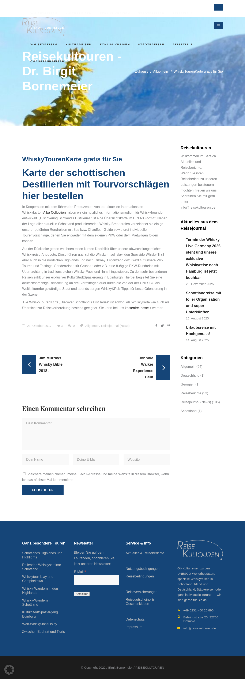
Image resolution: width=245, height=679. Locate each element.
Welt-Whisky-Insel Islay (39, 624)
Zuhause (141, 71)
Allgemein (160, 71)
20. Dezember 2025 (200, 284)
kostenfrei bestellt (138, 308)
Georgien (188, 384)
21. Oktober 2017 (37, 325)
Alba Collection (54, 212)
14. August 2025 (197, 340)
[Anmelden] (82, 594)
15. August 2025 (197, 318)
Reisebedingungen (140, 576)
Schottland (189, 411)
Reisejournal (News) (115, 325)
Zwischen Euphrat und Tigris (43, 631)
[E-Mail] (96, 580)
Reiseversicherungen (141, 592)
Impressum (134, 627)
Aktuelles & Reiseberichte (145, 553)
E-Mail (80, 572)
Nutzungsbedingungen (142, 568)
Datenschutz (135, 619)
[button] (9, 669)
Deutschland (190, 375)
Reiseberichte (191, 393)
